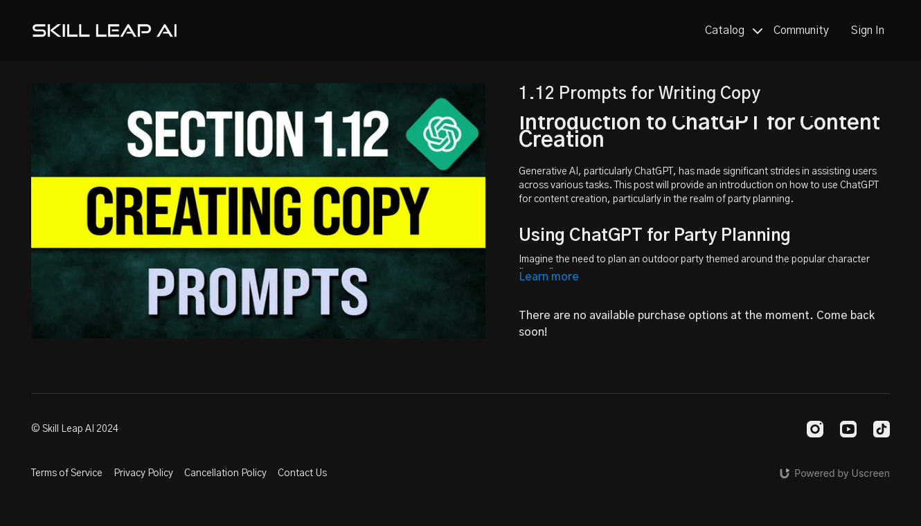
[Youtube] (848, 429)
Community (801, 30)
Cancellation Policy (225, 473)
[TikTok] (881, 429)
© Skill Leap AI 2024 (74, 429)
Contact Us (302, 473)
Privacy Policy (143, 473)
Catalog (733, 30)
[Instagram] (815, 429)
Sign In (867, 30)
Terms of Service (66, 473)
